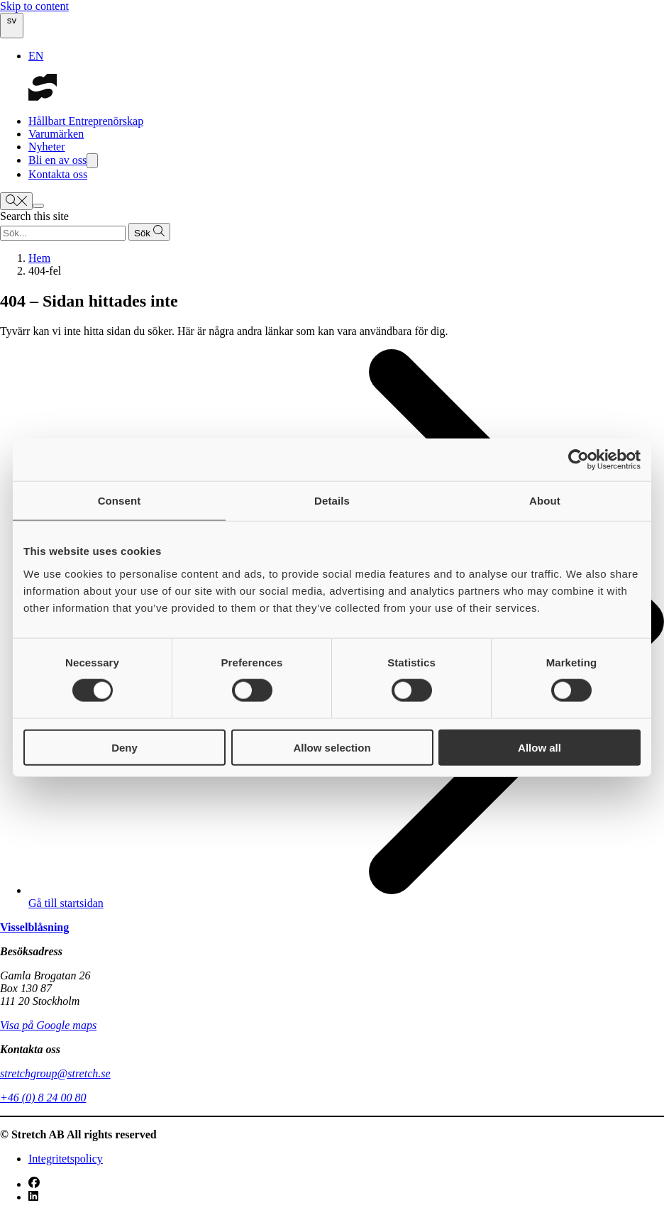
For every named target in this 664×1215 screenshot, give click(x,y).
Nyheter (46, 147)
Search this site (34, 216)
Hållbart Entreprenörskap (85, 121)
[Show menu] (38, 206)
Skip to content (34, 6)
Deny (124, 747)
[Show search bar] (16, 201)
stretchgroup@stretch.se (55, 1073)
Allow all (539, 747)
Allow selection (331, 747)
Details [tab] (332, 501)
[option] (346, 56)
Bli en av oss (63, 160)
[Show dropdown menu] (92, 160)
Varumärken (56, 134)
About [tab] (544, 501)
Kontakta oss (57, 174)
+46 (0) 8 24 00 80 (43, 1098)
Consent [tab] (119, 501)
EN (35, 56)
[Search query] (63, 233)
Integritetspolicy (65, 1159)
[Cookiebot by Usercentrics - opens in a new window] (578, 460)
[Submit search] (149, 232)
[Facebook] (34, 1184)
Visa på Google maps (48, 1025)
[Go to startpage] (42, 97)
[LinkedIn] (33, 1197)
